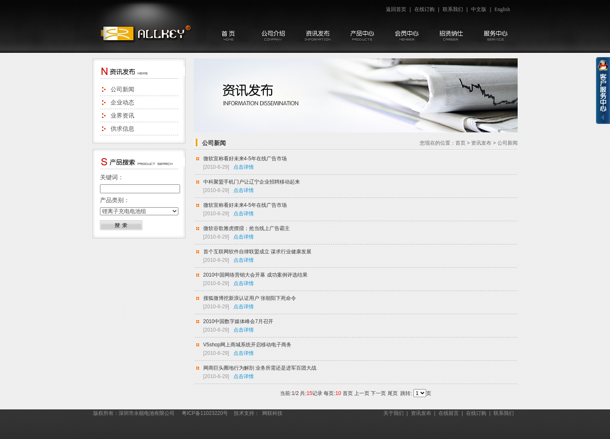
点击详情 (243, 167)
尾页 (393, 393)
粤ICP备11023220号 (205, 413)
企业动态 (122, 102)
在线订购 (424, 9)
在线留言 (448, 413)
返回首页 (396, 9)
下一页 (378, 393)
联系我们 (453, 9)
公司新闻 (122, 89)
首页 (460, 143)
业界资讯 (122, 115)
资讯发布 (481, 143)
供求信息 (122, 128)
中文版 (478, 9)
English (502, 9)
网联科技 (272, 413)
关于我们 (393, 413)
